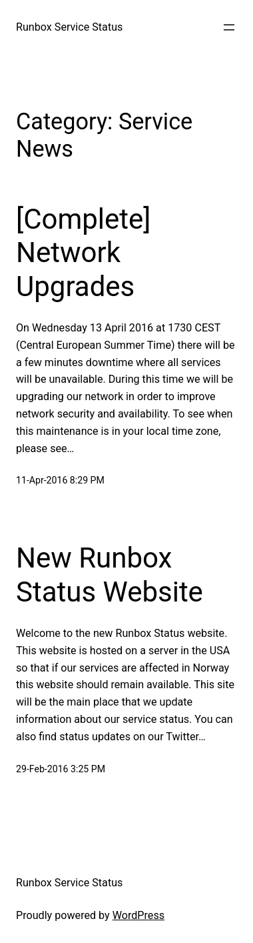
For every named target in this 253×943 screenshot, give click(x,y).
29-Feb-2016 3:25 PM (60, 769)
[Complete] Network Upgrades (83, 253)
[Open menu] (229, 27)
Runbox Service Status (69, 27)
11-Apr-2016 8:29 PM (60, 480)
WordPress (138, 915)
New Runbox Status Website (109, 575)
